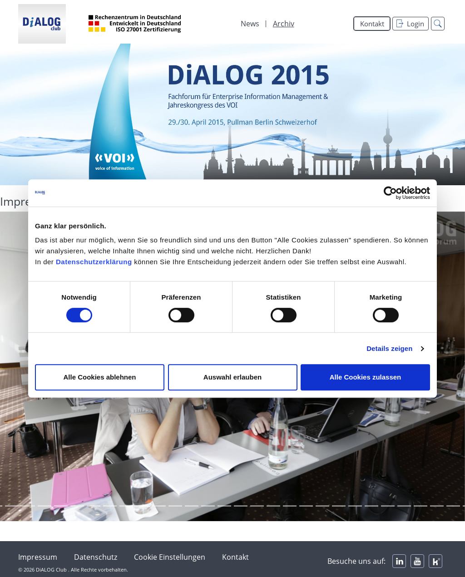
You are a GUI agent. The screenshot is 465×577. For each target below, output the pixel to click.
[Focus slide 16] (142, 506)
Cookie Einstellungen (169, 557)
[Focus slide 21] (224, 506)
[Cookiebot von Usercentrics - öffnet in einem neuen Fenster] (390, 193)
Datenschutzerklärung (94, 262)
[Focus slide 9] (28, 506)
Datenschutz (95, 557)
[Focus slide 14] (110, 506)
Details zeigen (389, 348)
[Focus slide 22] (240, 506)
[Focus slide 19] (191, 506)
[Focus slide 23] (257, 506)
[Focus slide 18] (175, 506)
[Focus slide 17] (159, 506)
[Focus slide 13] (93, 506)
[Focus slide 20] (208, 506)
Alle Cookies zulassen (365, 377)
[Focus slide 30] (371, 506)
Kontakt (372, 23)
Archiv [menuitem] (283, 24)
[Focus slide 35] (453, 506)
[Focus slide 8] (12, 506)
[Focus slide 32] (404, 506)
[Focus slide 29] (355, 506)
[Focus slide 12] (77, 506)
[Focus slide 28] (339, 506)
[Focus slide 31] (388, 506)
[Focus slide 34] (437, 506)
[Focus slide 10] (44, 506)
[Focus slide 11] (61, 506)
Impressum (37, 557)
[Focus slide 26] (306, 506)
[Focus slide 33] (420, 506)
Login (410, 23)
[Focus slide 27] (322, 506)
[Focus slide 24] (273, 506)
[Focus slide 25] (290, 506)
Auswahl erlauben (232, 377)
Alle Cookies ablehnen (99, 377)
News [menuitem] (250, 24)
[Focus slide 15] (126, 506)
